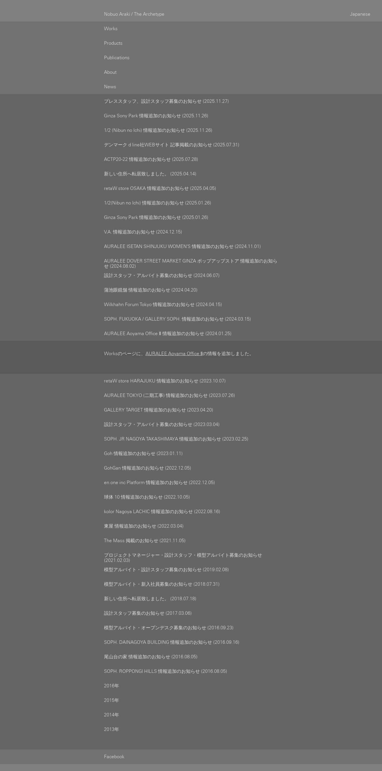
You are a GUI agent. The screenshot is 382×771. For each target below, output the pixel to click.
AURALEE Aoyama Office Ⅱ (174, 346)
